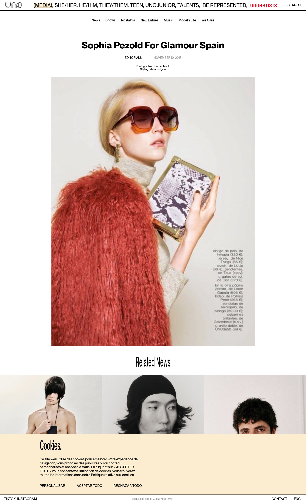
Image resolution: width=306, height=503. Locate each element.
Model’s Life (187, 20)
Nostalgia (128, 20)
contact (279, 499)
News (96, 20)
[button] (52, 486)
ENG (297, 499)
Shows (110, 20)
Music (168, 20)
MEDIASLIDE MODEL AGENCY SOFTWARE (153, 499)
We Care (207, 20)
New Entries (149, 20)
